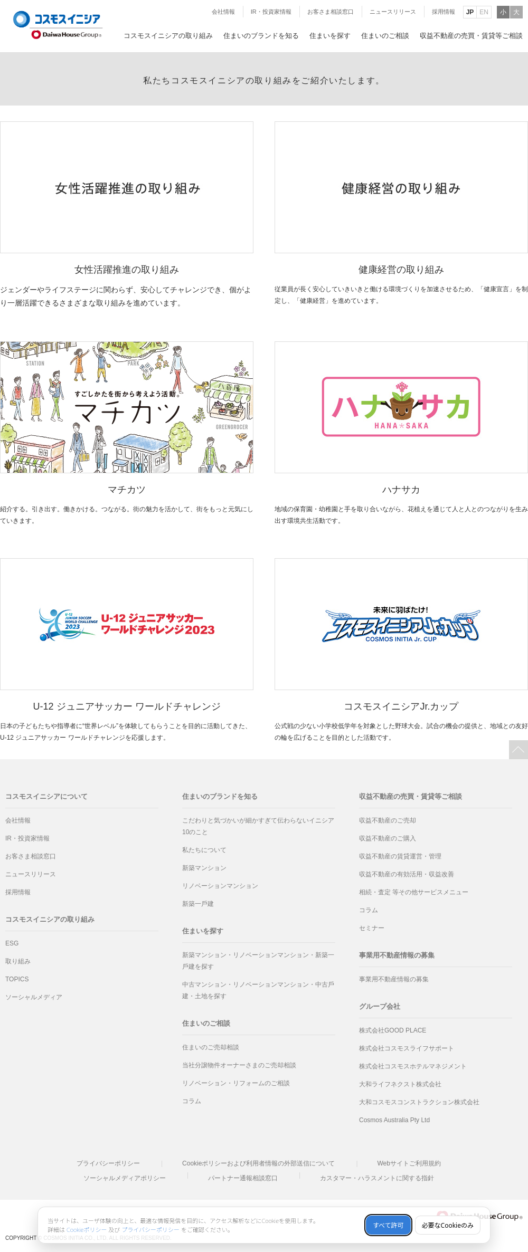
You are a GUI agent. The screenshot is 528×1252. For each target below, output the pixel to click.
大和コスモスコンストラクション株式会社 (419, 1102)
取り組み (18, 961)
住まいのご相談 (206, 1023)
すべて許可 (388, 1225)
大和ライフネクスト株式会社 (400, 1084)
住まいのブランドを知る (220, 796)
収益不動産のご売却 (387, 820)
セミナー (371, 928)
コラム (191, 1101)
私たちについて (204, 850)
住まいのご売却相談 (210, 1047)
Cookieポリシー (87, 1230)
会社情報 (223, 11)
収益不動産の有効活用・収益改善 (406, 874)
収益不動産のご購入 (387, 838)
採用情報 (443, 11)
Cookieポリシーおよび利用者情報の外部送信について (258, 1163)
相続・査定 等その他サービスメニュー (413, 892)
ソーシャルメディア (33, 997)
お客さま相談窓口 (330, 11)
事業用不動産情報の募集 (394, 979)
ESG (11, 943)
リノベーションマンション (220, 886)
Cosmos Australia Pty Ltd (394, 1120)
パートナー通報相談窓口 (243, 1178)
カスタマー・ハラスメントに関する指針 (377, 1178)
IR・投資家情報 (271, 11)
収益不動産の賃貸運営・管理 (400, 856)
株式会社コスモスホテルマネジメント (413, 1066)
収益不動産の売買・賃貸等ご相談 (410, 796)
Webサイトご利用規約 (408, 1163)
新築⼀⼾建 (198, 903)
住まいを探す (202, 931)
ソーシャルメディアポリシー (124, 1178)
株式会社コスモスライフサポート (406, 1048)
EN (483, 12)
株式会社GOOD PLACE (392, 1030)
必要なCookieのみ (448, 1225)
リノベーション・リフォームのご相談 (236, 1083)
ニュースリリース (393, 11)
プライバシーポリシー (108, 1163)
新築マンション (204, 868)
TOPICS (17, 979)
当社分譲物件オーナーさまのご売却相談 (239, 1065)
